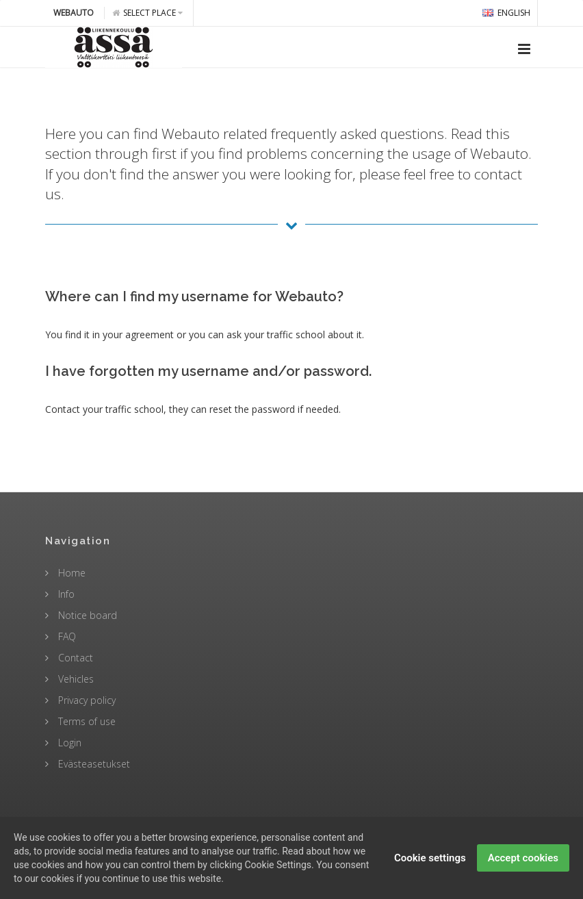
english (506, 12)
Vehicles (74, 678)
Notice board (86, 615)
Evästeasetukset (92, 763)
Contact (74, 657)
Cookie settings (430, 868)
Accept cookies (523, 868)
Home (70, 572)
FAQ (65, 636)
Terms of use (85, 721)
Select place (147, 12)
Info (65, 593)
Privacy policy (85, 700)
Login (68, 742)
